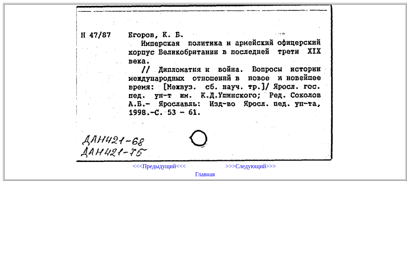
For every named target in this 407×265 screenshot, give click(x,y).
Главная (205, 174)
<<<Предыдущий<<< (159, 166)
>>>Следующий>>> (251, 166)
